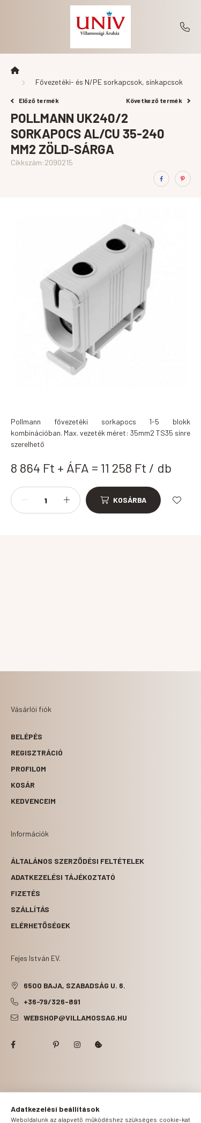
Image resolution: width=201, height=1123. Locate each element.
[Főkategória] (15, 70)
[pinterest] (183, 179)
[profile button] (114, 1109)
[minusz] (25, 500)
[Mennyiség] (45, 500)
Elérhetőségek (40, 925)
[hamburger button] (60, 1109)
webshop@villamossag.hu (75, 1017)
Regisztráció (37, 752)
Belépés (26, 736)
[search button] (87, 1109)
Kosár (23, 784)
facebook (13, 1044)
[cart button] (141, 1109)
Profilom (28, 768)
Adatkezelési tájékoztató (63, 877)
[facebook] (161, 179)
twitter (34, 1044)
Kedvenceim (33, 800)
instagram (77, 1044)
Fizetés (25, 893)
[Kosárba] (123, 500)
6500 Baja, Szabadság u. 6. (74, 985)
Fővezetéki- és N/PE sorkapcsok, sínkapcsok (109, 81)
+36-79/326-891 (185, 27)
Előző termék (35, 100)
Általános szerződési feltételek (77, 860)
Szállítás (30, 909)
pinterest (55, 1044)
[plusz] (66, 500)
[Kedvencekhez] (177, 500)
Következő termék (158, 100)
